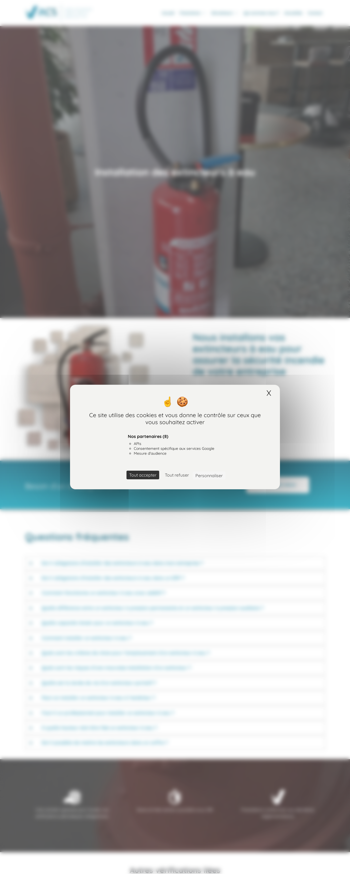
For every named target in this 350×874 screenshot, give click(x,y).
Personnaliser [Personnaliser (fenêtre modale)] (209, 475)
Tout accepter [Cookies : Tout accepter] (142, 475)
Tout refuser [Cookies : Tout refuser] (177, 475)
